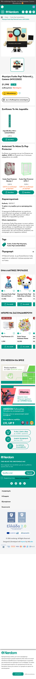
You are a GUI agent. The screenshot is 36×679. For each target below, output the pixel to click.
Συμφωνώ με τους (16, 478)
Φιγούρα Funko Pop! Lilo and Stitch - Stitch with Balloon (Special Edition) (8, 295)
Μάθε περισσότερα (30, 674)
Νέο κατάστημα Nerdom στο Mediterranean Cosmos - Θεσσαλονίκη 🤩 (18, 2)
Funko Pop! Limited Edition (17, 17)
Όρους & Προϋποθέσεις (22, 478)
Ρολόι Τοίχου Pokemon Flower (22, 337)
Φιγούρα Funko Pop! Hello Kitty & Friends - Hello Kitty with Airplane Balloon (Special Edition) (24, 295)
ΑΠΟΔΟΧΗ (18, 674)
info (30, 541)
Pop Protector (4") (7, 337)
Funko (6, 17)
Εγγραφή (29, 473)
